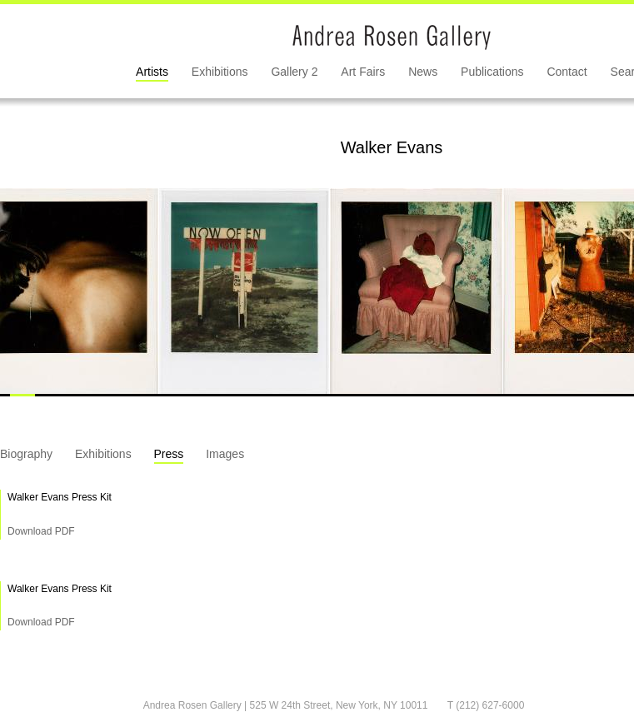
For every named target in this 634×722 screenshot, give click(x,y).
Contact (567, 71)
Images (225, 454)
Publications (492, 71)
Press (169, 454)
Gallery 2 (294, 71)
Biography (26, 454)
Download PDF (41, 531)
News (422, 71)
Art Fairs (363, 71)
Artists (152, 71)
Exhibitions (220, 71)
